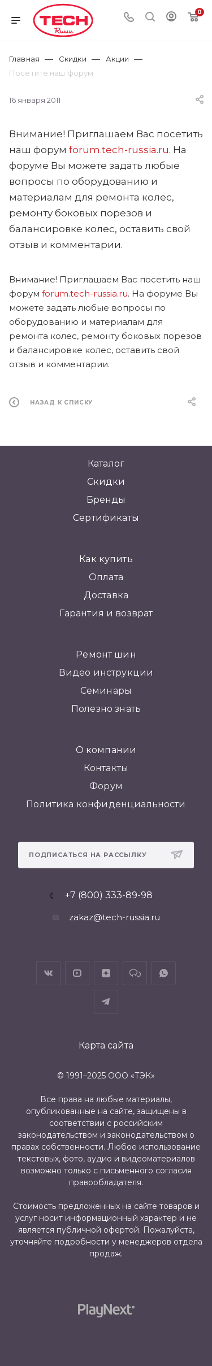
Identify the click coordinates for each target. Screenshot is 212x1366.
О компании (106, 750)
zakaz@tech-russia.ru (114, 917)
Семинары (106, 690)
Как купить (106, 559)
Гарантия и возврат (106, 613)
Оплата (106, 577)
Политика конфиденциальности (105, 804)
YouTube (77, 973)
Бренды (106, 499)
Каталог (106, 463)
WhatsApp (164, 973)
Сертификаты (106, 517)
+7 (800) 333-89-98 (109, 895)
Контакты (106, 768)
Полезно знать (106, 708)
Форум (106, 786)
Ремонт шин (106, 654)
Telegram (106, 1002)
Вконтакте (48, 973)
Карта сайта (106, 1045)
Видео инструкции (106, 672)
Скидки (106, 481)
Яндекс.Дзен (106, 973)
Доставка (106, 595)
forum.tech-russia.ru (119, 149)
